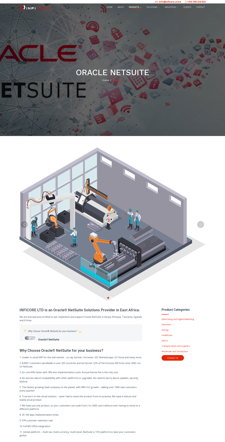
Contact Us (172, 358)
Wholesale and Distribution (175, 351)
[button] (108, 298)
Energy (165, 330)
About (121, 7)
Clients (187, 7)
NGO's (165, 340)
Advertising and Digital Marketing (178, 319)
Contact (200, 7)
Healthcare (167, 335)
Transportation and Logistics (176, 346)
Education (166, 324)
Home (110, 7)
